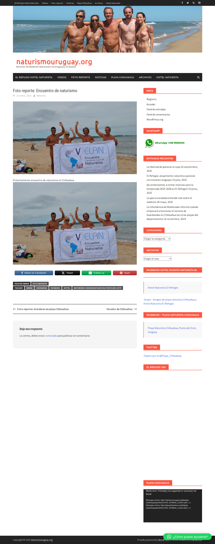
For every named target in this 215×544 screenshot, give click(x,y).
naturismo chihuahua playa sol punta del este (97, 288)
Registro (152, 99)
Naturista (41, 95)
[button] (187, 536)
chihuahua (41, 288)
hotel (67, 288)
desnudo (55, 288)
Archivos (99, 3)
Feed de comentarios (158, 114)
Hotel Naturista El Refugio (163, 287)
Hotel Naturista (113, 3)
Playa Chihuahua (84, 3)
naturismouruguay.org (54, 61)
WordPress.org (155, 119)
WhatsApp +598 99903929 (164, 142)
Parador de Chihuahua (119, 309)
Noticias (70, 3)
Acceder (151, 104)
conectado (51, 335)
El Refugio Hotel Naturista (27, 3)
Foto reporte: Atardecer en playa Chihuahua (43, 309)
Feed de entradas (156, 109)
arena (29, 288)
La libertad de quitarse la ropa (163, 166)
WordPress (163, 539)
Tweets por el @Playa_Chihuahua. (162, 355)
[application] (172, 505)
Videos (45, 3)
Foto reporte (57, 3)
